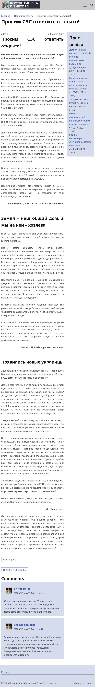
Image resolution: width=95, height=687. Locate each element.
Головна (5, 15)
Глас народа (9, 559)
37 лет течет (22, 588)
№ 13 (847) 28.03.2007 (14, 569)
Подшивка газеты (23, 15)
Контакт (5, 672)
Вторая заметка (25, 624)
